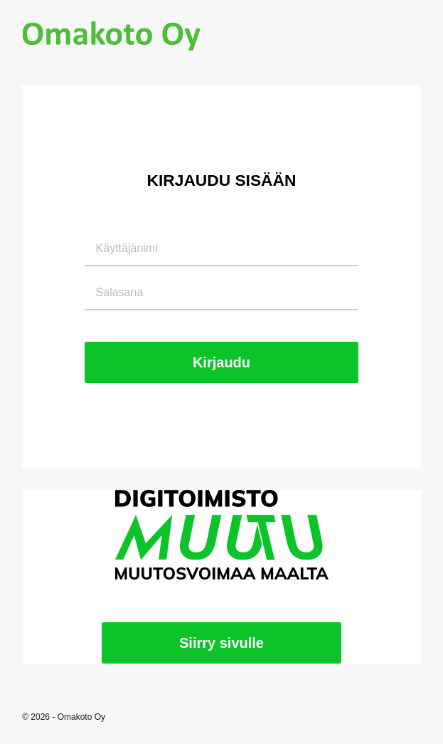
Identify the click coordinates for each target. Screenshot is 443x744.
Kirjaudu (221, 362)
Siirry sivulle (221, 643)
